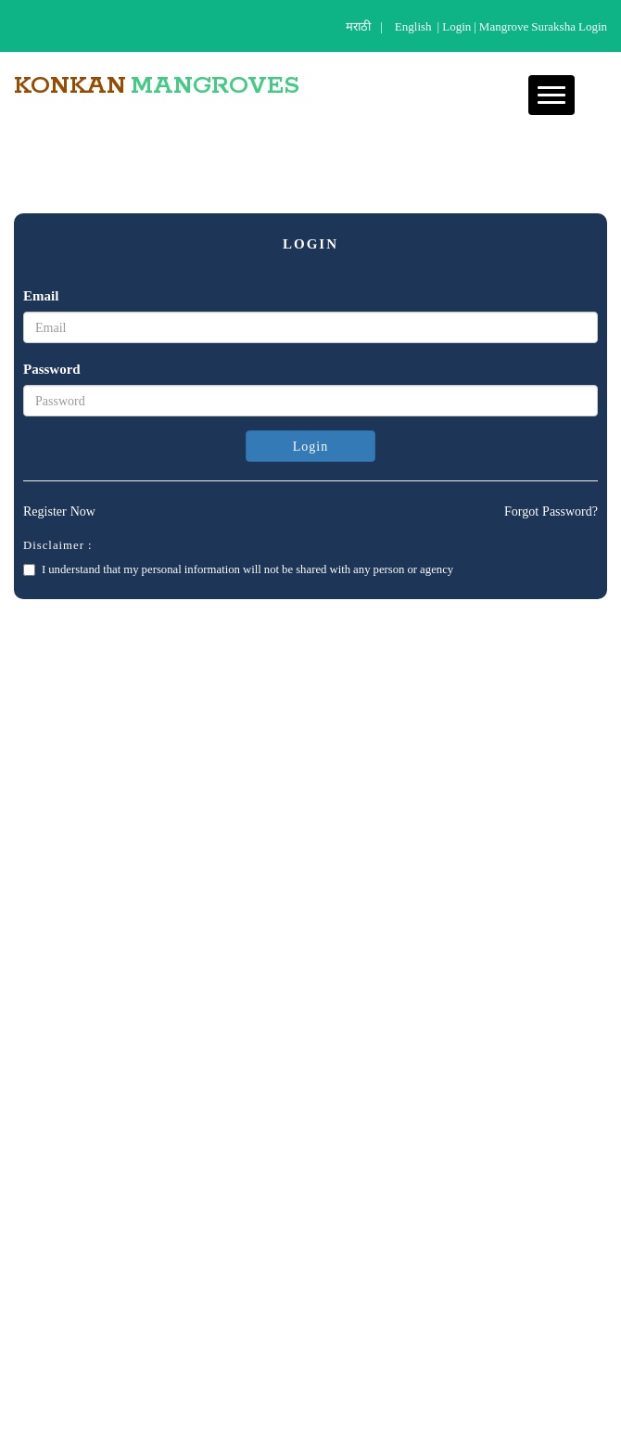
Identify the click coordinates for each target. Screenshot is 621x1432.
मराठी (358, 26)
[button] (551, 95)
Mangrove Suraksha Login (543, 26)
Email (40, 295)
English (413, 26)
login (456, 26)
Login (310, 446)
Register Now (59, 511)
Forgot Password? (551, 511)
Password (52, 369)
